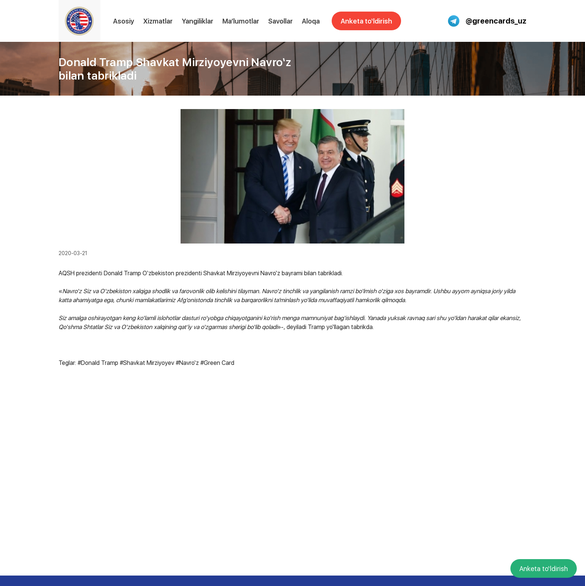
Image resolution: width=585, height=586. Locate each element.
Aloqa (311, 21)
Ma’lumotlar (240, 21)
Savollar (280, 21)
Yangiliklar (197, 21)
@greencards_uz (487, 21)
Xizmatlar (158, 21)
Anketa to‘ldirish (366, 21)
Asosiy (123, 21)
